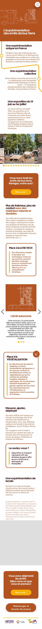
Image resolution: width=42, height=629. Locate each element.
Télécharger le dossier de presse (21, 607)
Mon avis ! (21, 191)
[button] (4, 165)
